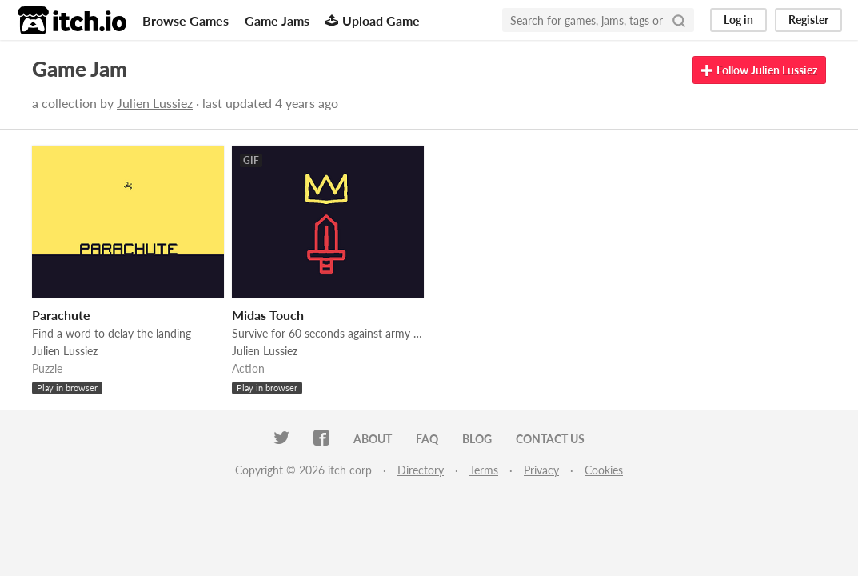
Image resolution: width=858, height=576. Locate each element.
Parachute (61, 314)
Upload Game (372, 20)
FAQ (427, 439)
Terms (483, 470)
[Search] (679, 20)
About (372, 439)
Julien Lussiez (155, 102)
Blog (477, 439)
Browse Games (185, 20)
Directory (420, 470)
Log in (738, 19)
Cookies (604, 470)
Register (808, 19)
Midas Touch (268, 314)
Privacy (541, 470)
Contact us (550, 439)
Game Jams (277, 20)
